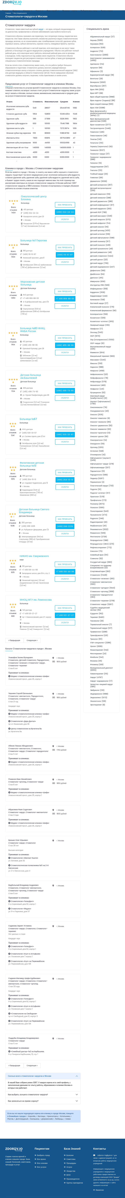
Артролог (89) (96, 67)
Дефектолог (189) (97, 270)
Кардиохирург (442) (99, 296)
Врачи (16, 10)
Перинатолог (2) (97, 482)
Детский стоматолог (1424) (101, 256)
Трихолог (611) (96, 639)
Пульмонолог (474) (98, 514)
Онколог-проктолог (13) (100, 432)
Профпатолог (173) (98, 500)
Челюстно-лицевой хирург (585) (101, 685)
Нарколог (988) (97, 367)
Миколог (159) (96, 363)
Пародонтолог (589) (99, 474)
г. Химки (67, 1119)
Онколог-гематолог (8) (100, 418)
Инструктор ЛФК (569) (100, 285)
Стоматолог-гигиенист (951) (102, 578)
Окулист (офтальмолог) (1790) (100, 402)
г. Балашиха (34, 1119)
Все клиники (42, 1163)
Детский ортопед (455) (100, 230)
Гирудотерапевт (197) (99, 166)
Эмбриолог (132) (97, 690)
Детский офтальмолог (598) (102, 237)
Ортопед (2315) (97, 447)
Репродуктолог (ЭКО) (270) (102, 544)
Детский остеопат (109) (100, 234)
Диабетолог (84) (97, 274)
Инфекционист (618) (99, 288)
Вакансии (100, 1190)
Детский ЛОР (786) (98, 212)
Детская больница (28, 288)
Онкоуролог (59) (97, 443)
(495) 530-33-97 (64, 434)
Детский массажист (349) (101, 216)
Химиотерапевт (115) (99, 673)
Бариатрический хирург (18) (102, 75)
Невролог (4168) (97, 370)
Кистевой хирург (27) (99, 303)
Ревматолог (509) (98, 533)
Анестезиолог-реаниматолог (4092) (102, 59)
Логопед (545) (96, 332)
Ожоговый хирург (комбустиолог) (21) (98, 397)
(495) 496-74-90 (65, 390)
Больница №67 (28, 419)
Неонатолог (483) (98, 385)
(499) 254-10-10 (65, 480)
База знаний (53, 10)
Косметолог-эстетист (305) (102, 321)
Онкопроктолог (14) (98, 440)
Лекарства (70, 1171)
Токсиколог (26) (97, 621)
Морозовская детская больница (33, 283)
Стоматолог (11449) (98, 575)
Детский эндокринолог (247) (102, 267)
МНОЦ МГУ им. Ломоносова (36, 599)
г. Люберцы (58, 1119)
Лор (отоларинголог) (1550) (102, 339)
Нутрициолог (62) (97, 392)
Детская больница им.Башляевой (30, 376)
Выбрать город (43, 1155)
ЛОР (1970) (95, 336)
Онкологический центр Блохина (34, 198)
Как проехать (65, 205)
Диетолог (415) (96, 277)
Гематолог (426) (97, 132)
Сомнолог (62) (96, 558)
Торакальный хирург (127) (101, 628)
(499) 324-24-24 (65, 212)
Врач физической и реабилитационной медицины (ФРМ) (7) (103, 113)
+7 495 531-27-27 (65, 615)
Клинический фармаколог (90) (103, 310)
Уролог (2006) (96, 646)
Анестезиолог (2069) (99, 54)
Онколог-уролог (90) (99, 436)
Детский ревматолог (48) (101, 252)
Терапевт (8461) (97, 617)
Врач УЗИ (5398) (97, 107)
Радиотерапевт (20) (98, 522)
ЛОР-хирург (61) (97, 343)
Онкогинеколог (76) (98, 407)
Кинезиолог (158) (97, 299)
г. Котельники (64, 1116)
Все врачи (41, 1159)
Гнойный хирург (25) (99, 174)
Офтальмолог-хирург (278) (102, 464)
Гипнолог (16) (96, 163)
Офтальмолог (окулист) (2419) (100, 459)
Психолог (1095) (97, 507)
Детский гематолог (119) (100, 194)
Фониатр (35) (96, 661)
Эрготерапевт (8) (97, 704)
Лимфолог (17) (96, 328)
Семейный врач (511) (99, 555)
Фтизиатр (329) (97, 664)
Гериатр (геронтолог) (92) (101, 146)
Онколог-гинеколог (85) (100, 422)
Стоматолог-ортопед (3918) (102, 591)
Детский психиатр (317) (100, 241)
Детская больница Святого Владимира (34, 511)
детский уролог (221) (99, 259)
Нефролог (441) (97, 389)
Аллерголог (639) (97, 47)
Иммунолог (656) (97, 281)
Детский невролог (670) (100, 219)
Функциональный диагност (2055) (101, 669)
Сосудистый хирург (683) (101, 562)
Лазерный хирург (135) (100, 325)
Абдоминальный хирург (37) (102, 36)
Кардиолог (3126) (97, 292)
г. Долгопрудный (21, 1119)
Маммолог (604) (97, 352)
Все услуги (41, 1167)
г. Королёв (31, 1116)
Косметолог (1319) (98, 317)
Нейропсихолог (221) (99, 374)
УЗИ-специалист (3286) (100, 642)
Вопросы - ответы (69, 10)
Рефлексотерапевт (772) (101, 547)
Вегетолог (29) (96, 78)
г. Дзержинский (46, 1119)
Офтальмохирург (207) (100, 467)
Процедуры (71, 1163)
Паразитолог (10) (97, 471)
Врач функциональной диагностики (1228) (99, 120)
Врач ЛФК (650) (97, 89)
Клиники (27, 10)
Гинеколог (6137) (97, 150)
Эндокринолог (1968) (99, 694)
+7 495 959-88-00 (65, 298)
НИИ (22, 559)
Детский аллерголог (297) (101, 185)
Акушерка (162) (96, 44)
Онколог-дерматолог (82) (101, 425)
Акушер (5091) (96, 40)
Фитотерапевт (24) (98, 653)
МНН (68, 1175)
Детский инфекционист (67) (102, 205)
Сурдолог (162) (96, 613)
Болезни (69, 1155)
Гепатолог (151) (96, 143)
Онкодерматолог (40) (99, 411)
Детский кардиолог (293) (101, 208)
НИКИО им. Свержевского (34, 556)
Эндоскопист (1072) (98, 697)
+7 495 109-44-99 (65, 571)
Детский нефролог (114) (100, 223)
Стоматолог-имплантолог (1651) (101, 583)
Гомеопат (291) (96, 177)
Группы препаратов (74, 1183)
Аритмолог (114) (97, 64)
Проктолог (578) (97, 496)
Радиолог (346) (97, 518)
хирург (40, 29)
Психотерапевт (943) (99, 511)
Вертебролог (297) (98, 86)
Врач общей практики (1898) (102, 96)
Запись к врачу (107, 10)
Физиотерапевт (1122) (99, 650)
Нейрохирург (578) (98, 381)
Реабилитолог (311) (98, 525)
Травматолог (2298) (98, 631)
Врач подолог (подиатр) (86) (102, 100)
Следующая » (32, 640)
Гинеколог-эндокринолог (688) (100, 158)
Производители (72, 1179)
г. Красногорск (52, 1116)
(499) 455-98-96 (65, 345)
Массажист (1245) (98, 359)
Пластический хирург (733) (102, 485)
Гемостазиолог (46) (98, 135)
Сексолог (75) (96, 551)
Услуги (39, 10)
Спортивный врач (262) (100, 571)
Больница (25, 203)
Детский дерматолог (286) (101, 201)
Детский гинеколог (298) (100, 197)
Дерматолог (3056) (98, 181)
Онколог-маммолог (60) (100, 429)
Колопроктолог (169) (99, 314)
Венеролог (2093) (98, 82)
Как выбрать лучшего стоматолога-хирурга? (28, 1094)
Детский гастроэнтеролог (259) (100, 189)
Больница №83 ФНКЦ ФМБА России (32, 330)
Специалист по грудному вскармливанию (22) (100, 566)
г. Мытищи (40, 1116)
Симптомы (70, 1159)
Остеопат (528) (97, 451)
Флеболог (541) (97, 657)
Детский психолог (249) (100, 245)
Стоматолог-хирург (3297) (101, 604)
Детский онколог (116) (99, 227)
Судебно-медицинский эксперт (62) (100, 608)
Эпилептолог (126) (98, 701)
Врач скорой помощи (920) (101, 104)
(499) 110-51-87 (65, 255)
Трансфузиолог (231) (99, 635)
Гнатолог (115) (96, 170)
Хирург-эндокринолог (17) (101, 681)
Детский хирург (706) (99, 263)
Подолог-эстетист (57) (100, 493)
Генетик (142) (96, 139)
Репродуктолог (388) (99, 540)
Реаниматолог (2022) (99, 529)
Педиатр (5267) (97, 478)
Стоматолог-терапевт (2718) (102, 600)
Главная (5, 10)
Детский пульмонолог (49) (101, 248)
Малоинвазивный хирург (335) (100, 347)
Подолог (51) (95, 489)
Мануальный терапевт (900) (102, 356)
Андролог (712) (96, 51)
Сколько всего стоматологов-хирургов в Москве (29, 1076)
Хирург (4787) (96, 677)
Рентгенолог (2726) (98, 536)
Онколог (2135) (96, 414)
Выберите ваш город (89, 10)
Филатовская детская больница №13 (32, 464)
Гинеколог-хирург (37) (100, 153)
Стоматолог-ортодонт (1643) (102, 588)
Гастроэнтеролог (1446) (100, 128)
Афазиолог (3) (96, 71)
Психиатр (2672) (97, 504)
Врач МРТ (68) (96, 93)
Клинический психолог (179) (102, 307)
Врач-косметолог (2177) (100, 124)
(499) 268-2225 (65, 526)
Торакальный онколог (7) (101, 624)
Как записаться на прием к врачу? (23, 1101)
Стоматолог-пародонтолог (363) (101, 596)
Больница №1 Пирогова (34, 240)
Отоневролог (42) (98, 454)
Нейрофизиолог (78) (99, 378)
